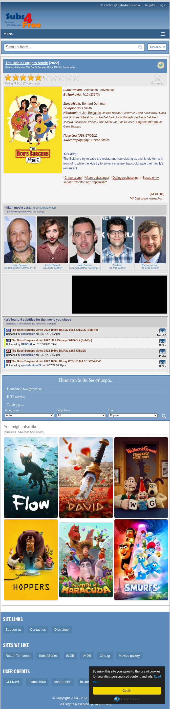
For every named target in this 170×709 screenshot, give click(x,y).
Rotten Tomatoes (18, 656)
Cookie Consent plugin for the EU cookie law (127, 699)
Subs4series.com (129, 5)
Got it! (127, 690)
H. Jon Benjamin (89, 113)
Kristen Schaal (79, 117)
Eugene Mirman (147, 122)
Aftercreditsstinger (97, 177)
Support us (14, 629)
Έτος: (111, 410)
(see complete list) (44, 207)
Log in (162, 5)
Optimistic (99, 182)
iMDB (70, 656)
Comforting (82, 182)
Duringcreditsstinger (126, 177)
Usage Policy (101, 704)
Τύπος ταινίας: (13, 410)
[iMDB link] (157, 194)
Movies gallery (129, 656)
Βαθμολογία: (64, 410)
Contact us (38, 629)
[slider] (42, 77)
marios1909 (37, 682)
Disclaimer (62, 629)
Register (150, 5)
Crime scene (73, 177)
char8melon (28, 334)
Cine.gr (105, 656)
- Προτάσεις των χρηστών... (24, 389)
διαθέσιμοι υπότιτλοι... (147, 198)
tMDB (87, 656)
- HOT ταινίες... (16, 397)
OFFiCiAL (27, 344)
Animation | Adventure (99, 90)
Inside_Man (88, 682)
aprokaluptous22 (31, 365)
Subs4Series (48, 656)
